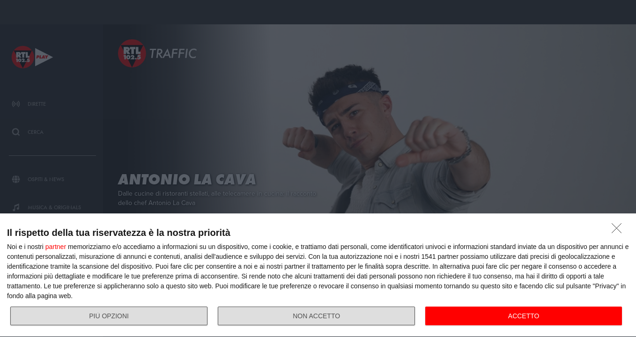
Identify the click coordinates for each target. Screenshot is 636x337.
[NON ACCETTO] (619, 230)
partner (55, 246)
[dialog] (318, 275)
